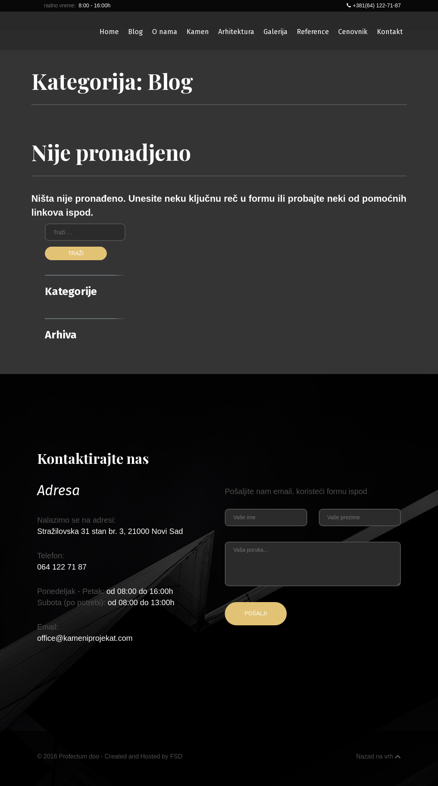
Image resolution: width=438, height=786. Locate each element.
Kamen (197, 31)
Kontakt (390, 31)
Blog (135, 31)
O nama (164, 31)
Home (109, 31)
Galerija (275, 31)
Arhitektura (236, 31)
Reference (313, 31)
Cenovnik (353, 31)
